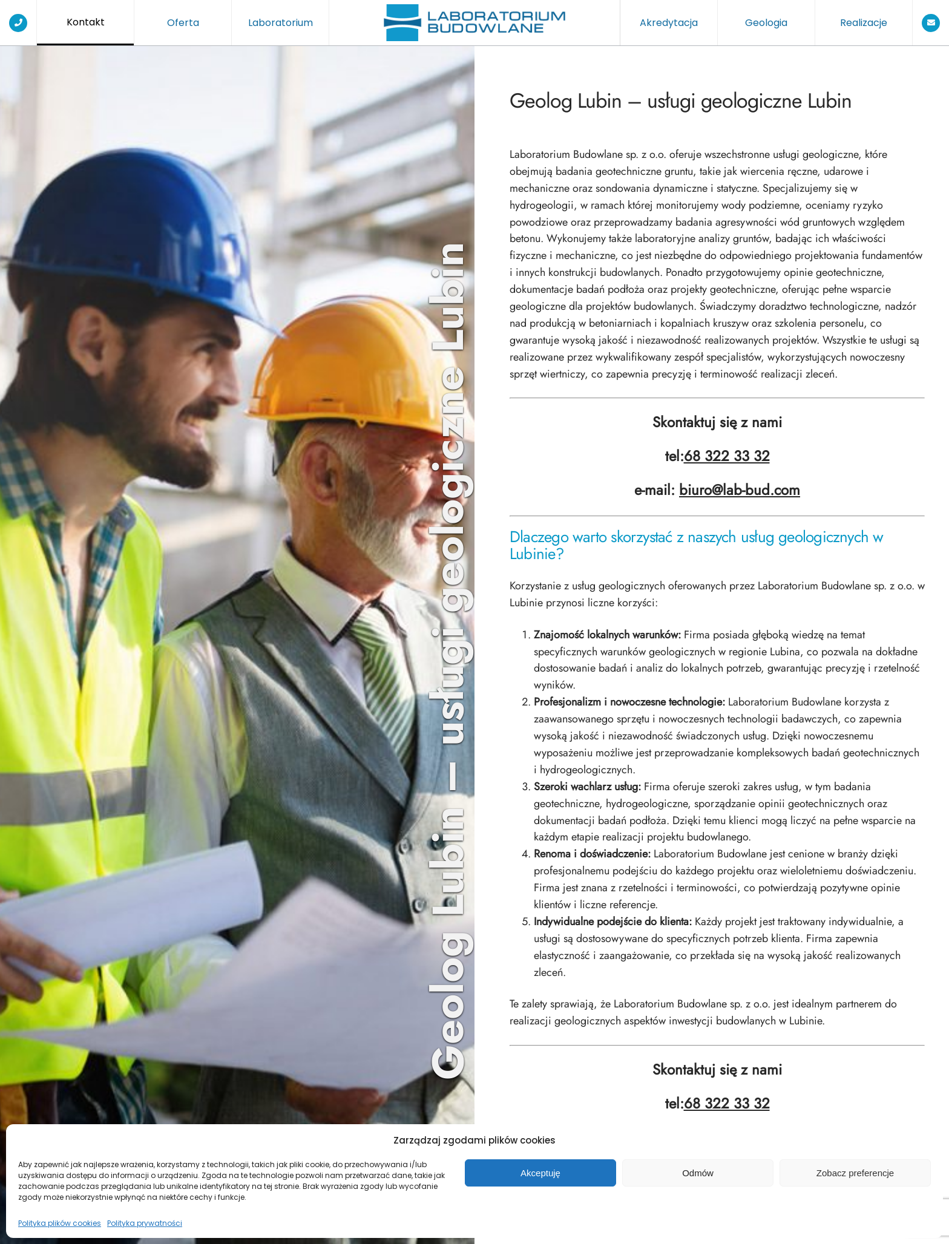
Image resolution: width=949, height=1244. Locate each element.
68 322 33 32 (727, 456)
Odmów (698, 1173)
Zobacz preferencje (855, 1173)
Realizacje (863, 23)
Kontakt (86, 22)
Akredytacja (669, 23)
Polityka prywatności (144, 1223)
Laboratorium (280, 23)
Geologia (766, 23)
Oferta (183, 23)
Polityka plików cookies (59, 1223)
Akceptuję (540, 1173)
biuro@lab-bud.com (739, 490)
